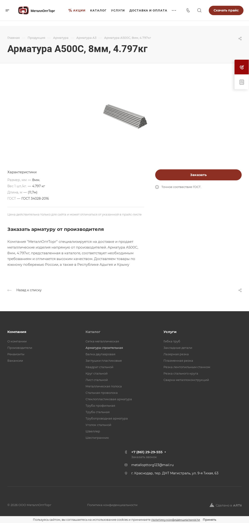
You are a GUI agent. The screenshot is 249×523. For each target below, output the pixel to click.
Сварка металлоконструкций (186, 380)
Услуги (170, 332)
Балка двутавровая (100, 354)
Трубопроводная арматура (107, 418)
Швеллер (93, 431)
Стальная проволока (102, 392)
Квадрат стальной (99, 367)
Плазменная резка (178, 360)
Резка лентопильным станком (186, 367)
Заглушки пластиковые (104, 360)
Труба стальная (98, 412)
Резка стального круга (180, 373)
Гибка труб (171, 341)
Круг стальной (97, 373)
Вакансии (15, 360)
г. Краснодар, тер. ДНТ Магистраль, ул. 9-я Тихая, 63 (174, 473)
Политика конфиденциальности (112, 505)
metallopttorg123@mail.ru (152, 465)
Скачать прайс (226, 10)
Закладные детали (177, 348)
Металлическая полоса (104, 386)
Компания (16, 332)
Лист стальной (97, 380)
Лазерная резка (176, 354)
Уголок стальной (98, 425)
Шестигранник (97, 437)
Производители (19, 348)
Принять (209, 519)
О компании (17, 341)
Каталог (93, 332)
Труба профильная (100, 405)
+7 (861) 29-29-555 (147, 452)
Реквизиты (15, 354)
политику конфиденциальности (175, 519)
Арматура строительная (104, 348)
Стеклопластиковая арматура (109, 399)
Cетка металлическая (102, 341)
